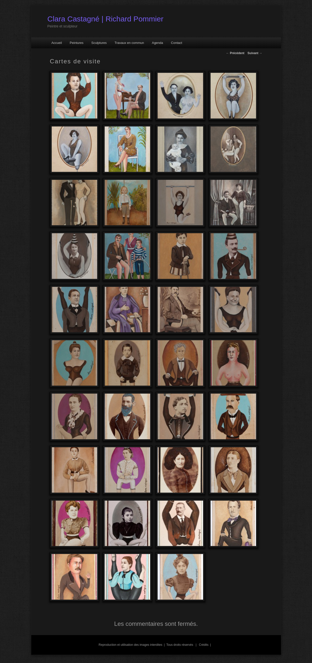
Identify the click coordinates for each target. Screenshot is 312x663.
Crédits (203, 645)
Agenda (157, 43)
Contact (176, 43)
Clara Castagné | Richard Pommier (105, 19)
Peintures (76, 43)
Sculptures (99, 43)
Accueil (56, 43)
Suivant (255, 53)
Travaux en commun (129, 43)
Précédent (235, 53)
